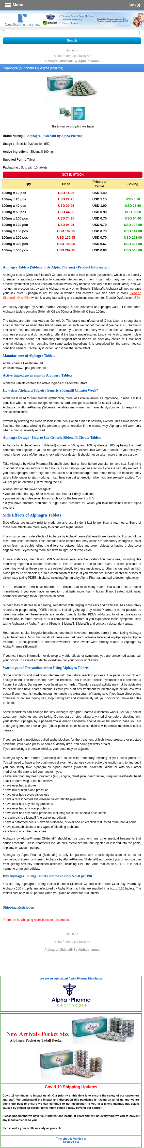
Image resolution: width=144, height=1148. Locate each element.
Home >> (72, 50)
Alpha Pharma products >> (72, 56)
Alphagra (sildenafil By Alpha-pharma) (72, 61)
